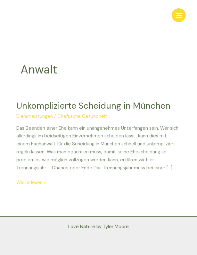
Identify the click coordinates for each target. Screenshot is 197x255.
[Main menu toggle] (179, 15)
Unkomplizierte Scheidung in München (93, 105)
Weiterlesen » (31, 182)
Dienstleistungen (34, 116)
